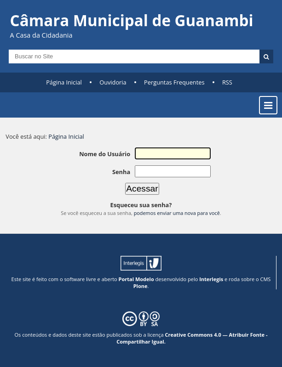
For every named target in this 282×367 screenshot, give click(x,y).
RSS (227, 82)
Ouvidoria (113, 82)
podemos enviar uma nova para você (177, 212)
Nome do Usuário (104, 154)
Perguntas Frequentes (174, 82)
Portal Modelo (136, 279)
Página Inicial (64, 82)
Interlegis (211, 279)
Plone (140, 285)
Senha (121, 172)
